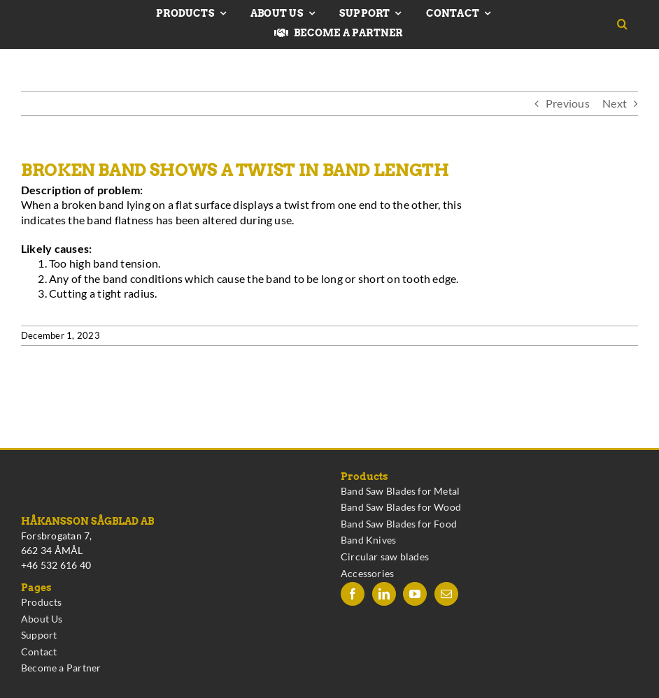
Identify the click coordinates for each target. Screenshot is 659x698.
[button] (627, 24)
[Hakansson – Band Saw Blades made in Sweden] (66, 19)
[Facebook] (352, 594)
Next (614, 103)
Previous (568, 103)
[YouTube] (415, 594)
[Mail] (446, 594)
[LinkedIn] (384, 594)
